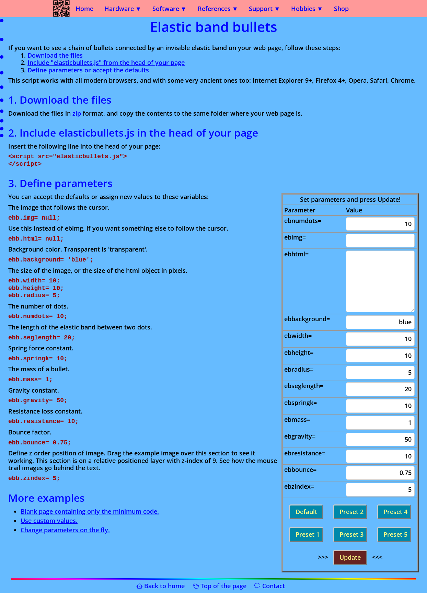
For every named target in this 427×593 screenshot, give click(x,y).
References (214, 8)
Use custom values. (49, 520)
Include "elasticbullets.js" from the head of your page (106, 62)
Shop (341, 8)
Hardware (119, 8)
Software (165, 8)
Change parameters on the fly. (65, 530)
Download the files (55, 55)
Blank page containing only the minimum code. (90, 511)
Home (84, 8)
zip (76, 113)
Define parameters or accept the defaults (88, 70)
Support (261, 8)
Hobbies (303, 8)
